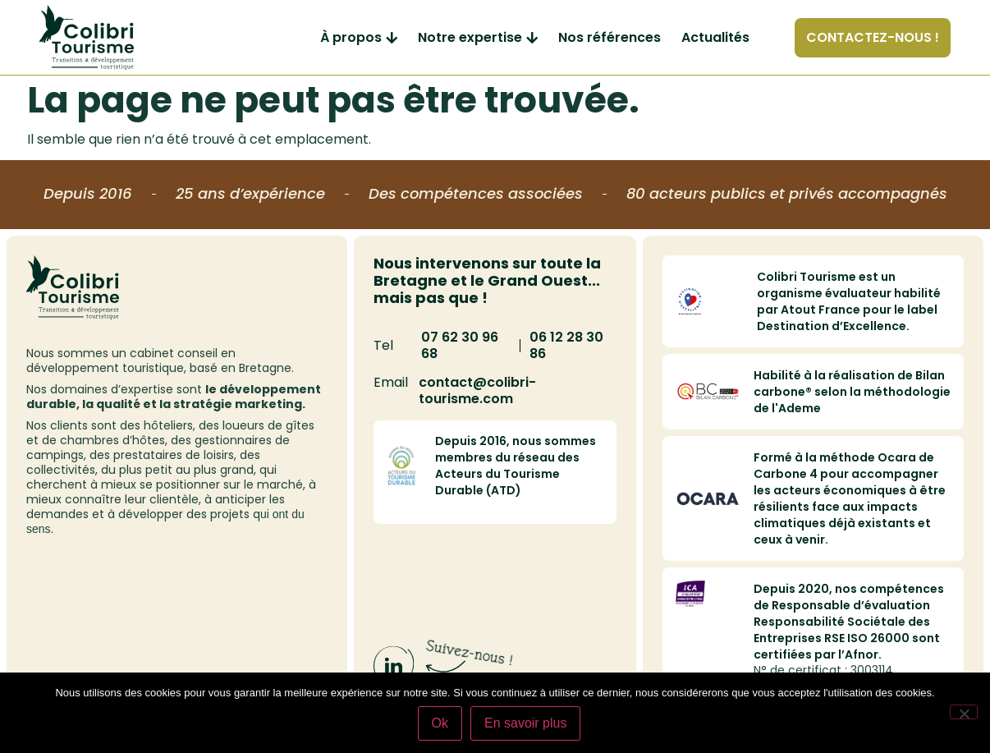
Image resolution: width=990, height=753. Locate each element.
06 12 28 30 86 (566, 345)
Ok (440, 723)
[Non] (964, 712)
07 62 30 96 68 (459, 345)
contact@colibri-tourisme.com (477, 390)
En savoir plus (525, 723)
